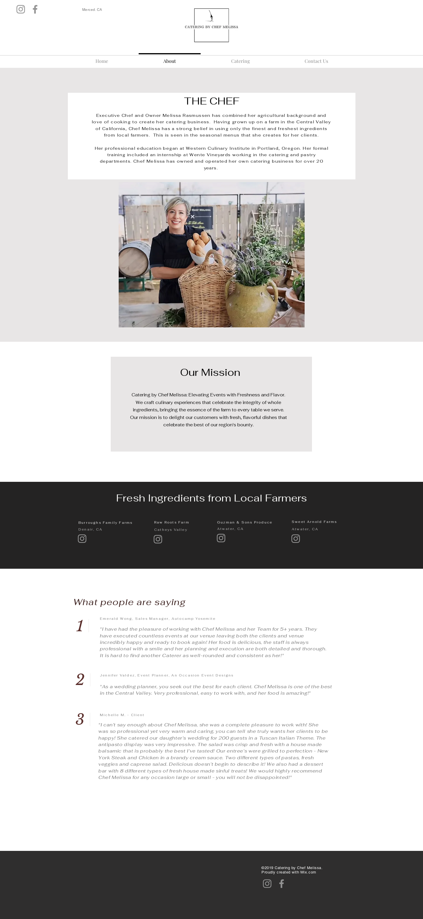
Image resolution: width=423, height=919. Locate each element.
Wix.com (308, 872)
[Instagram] (20, 9)
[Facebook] (35, 9)
